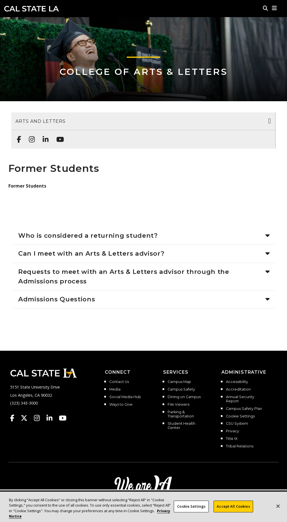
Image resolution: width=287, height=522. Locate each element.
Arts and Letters (40, 121)
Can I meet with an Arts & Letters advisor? (91, 253)
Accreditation (238, 389)
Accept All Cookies (233, 506)
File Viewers (178, 404)
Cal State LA (31, 8)
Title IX (231, 439)
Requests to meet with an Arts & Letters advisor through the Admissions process (123, 276)
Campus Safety (181, 389)
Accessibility (237, 382)
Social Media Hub (125, 397)
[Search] (265, 8)
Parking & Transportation (181, 414)
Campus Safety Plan (244, 409)
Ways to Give (121, 404)
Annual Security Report (240, 399)
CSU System (237, 424)
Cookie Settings (240, 416)
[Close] (278, 506)
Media (115, 389)
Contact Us (119, 382)
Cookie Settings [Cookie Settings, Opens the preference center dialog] (191, 506)
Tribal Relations (239, 446)
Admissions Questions (56, 299)
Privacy (232, 431)
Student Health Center (181, 426)
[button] (274, 8)
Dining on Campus (184, 397)
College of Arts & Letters (144, 71)
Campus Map (179, 382)
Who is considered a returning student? (88, 235)
